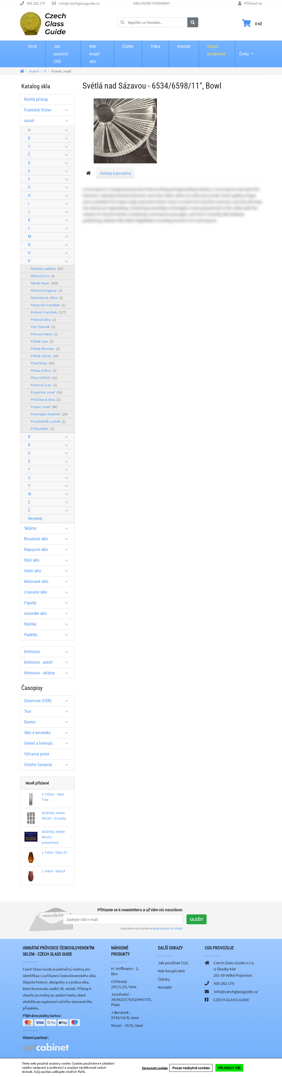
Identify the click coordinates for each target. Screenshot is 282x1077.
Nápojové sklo (48, 549)
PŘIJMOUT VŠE (229, 1067)
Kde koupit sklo (94, 54)
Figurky (48, 602)
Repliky (48, 624)
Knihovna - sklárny (48, 672)
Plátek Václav (45, 356)
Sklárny (48, 528)
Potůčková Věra (45, 399)
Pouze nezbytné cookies (191, 1067)
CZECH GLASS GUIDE (231, 999)
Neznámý (35, 518)
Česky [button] (244, 50)
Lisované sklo (48, 592)
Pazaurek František (48, 305)
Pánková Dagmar (46, 290)
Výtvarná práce (36, 754)
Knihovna (48, 651)
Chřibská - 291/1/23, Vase (124, 984)
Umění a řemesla (48, 743)
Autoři (48, 120)
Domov (48, 722)
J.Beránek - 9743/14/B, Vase (125, 1015)
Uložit (196, 919)
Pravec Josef (44, 406)
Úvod (32, 46)
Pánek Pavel (44, 283)
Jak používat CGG (61, 54)
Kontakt (183, 46)
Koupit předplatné (216, 50)
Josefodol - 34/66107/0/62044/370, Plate (131, 999)
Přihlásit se (253, 3)
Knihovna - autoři (48, 662)
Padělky (48, 634)
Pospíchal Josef (46, 392)
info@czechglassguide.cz (79, 3)
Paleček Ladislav (47, 268)
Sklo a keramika (48, 732)
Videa (155, 46)
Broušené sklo (48, 538)
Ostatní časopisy (48, 764)
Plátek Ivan (42, 341)
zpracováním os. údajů (168, 928)
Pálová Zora (43, 276)
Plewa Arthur (43, 370)
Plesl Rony (42, 363)
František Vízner (48, 110)
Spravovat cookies (155, 1068)
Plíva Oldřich (44, 377)
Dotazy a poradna (115, 173)
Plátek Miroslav (45, 348)
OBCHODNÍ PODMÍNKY (151, 3)
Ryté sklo (48, 560)
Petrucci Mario (44, 334)
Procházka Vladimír (49, 414)
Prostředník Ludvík (48, 421)
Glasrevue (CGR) (48, 700)
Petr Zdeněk (43, 326)
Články (127, 46)
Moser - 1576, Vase (127, 1025)
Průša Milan (42, 428)
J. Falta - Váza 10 (54, 852)
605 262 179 (36, 3)
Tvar (48, 711)
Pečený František (48, 312)
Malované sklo (48, 581)
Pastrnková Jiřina (47, 297)
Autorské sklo (48, 613)
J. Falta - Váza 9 (53, 871)
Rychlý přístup (36, 99)
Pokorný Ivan (44, 385)
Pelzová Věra (43, 319)
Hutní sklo (48, 570)
